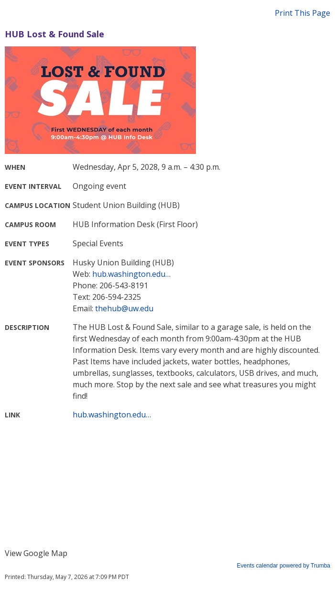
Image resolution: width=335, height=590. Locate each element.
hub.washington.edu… (131, 274)
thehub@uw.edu (124, 308)
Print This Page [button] (302, 13)
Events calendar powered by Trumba (283, 565)
